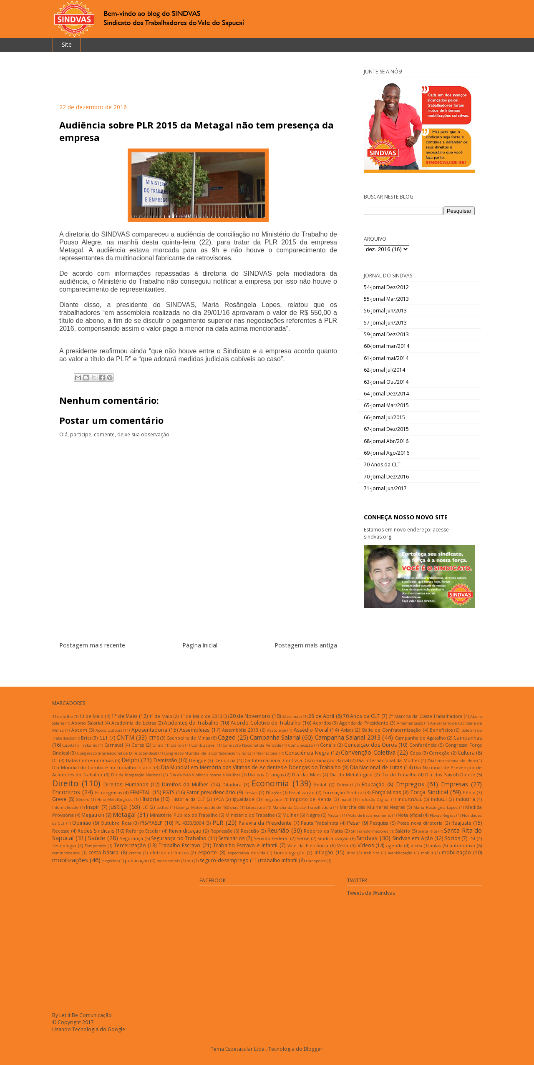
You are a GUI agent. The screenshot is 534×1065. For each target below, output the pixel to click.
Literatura (255, 807)
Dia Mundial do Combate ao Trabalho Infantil (102, 767)
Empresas (454, 784)
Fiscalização (302, 792)
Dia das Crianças (266, 774)
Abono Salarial (87, 723)
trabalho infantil (278, 860)
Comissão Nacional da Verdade (252, 745)
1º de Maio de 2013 (201, 716)
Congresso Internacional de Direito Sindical (117, 753)
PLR (217, 822)
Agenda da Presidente (364, 723)
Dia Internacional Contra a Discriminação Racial (296, 760)
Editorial (345, 785)
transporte (316, 861)
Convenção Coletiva (368, 752)
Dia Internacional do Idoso (452, 760)
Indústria (465, 799)
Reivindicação (185, 830)
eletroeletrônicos (169, 852)
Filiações (274, 793)
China (158, 745)
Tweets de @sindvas (371, 892)
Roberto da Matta (323, 831)
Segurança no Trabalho (179, 838)
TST (472, 838)
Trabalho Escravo (180, 845)
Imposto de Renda (311, 799)
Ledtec (162, 807)
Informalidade (65, 807)
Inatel (345, 799)
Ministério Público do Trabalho (183, 815)
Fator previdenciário (210, 792)
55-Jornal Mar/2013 (386, 298)
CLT (103, 737)
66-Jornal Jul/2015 (384, 417)
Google (116, 1029)
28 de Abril (321, 716)
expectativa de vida (247, 853)
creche (135, 853)
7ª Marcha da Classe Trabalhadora (425, 716)
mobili (427, 853)
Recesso (61, 831)
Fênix (469, 792)
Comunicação (300, 745)
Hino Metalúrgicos (115, 799)
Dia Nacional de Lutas (376, 767)
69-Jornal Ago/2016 (386, 452)
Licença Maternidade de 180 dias (207, 807)
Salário (402, 831)
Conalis (327, 745)
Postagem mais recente (92, 645)
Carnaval (113, 745)
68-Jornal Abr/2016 (386, 441)
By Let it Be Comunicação (82, 1015)
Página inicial (199, 645)
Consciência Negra (307, 752)
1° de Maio (124, 716)
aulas (435, 845)
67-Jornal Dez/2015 (386, 429)
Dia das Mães (306, 774)
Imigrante (272, 799)
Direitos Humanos (125, 784)
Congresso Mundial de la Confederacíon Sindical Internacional (221, 753)
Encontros (66, 792)
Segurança (131, 838)
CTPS (154, 738)
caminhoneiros (66, 853)
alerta (416, 845)
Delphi (130, 760)
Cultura (466, 752)
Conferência (423, 745)
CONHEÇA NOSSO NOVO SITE (406, 517)
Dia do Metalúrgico (351, 774)
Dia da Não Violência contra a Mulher (205, 775)
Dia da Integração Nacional (136, 775)
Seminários (231, 838)
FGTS (168, 792)
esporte (207, 852)
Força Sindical (429, 792)
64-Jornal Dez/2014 (386, 393)
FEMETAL (140, 792)
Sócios (452, 838)
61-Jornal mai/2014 (386, 358)
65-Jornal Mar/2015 (386, 405)
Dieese (467, 774)
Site (67, 44)
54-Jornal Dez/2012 (386, 287)
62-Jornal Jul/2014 (384, 369)
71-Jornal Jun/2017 (385, 488)
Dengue (198, 760)
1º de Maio (160, 716)
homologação (289, 852)
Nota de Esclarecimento (369, 815)
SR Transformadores (370, 831)
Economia (270, 783)
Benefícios (441, 730)
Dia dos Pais (438, 774)
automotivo (462, 845)
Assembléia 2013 (240, 730)
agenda (394, 845)
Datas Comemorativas (89, 760)
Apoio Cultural (109, 730)
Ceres (137, 745)
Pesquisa (379, 823)
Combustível (203, 745)
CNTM (125, 737)
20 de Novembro (250, 716)
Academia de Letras (133, 723)
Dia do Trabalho (399, 774)
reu (189, 861)
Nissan (334, 815)
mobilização (456, 852)
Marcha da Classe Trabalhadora (302, 807)
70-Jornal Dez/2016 (386, 476)
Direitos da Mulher (185, 784)
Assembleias (194, 729)
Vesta (342, 845)
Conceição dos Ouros (370, 744)
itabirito (371, 853)
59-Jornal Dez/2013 (386, 334)
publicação (137, 860)
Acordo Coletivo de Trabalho (266, 722)
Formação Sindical (343, 792)
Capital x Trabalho (80, 745)
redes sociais (168, 861)
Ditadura (232, 784)
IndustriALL (410, 799)
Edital (320, 784)
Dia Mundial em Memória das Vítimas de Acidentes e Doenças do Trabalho (251, 767)
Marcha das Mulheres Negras (372, 807)
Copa (415, 753)
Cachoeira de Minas (188, 738)
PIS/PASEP (151, 822)
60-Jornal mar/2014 (386, 346)
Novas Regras (443, 815)
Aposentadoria (149, 729)
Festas (250, 792)
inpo (351, 853)
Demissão (165, 760)
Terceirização (130, 845)
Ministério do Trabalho (250, 815)
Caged (227, 737)
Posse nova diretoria (420, 823)
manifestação (400, 853)
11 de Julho (62, 716)
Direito (65, 783)
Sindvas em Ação (412, 838)
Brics (86, 738)
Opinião (81, 822)
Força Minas (386, 792)
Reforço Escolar (143, 831)
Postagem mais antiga (306, 645)
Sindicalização (333, 838)
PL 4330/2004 (189, 823)
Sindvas (367, 838)
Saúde (96, 838)
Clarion (177, 745)
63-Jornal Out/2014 (386, 381)
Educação (373, 784)
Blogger (313, 1048)
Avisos (347, 730)
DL (55, 760)
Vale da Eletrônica (307, 845)
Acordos (322, 723)
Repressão (221, 831)
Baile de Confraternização (391, 730)
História (149, 799)
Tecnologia (64, 845)
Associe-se (276, 730)
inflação (324, 852)
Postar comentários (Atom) (208, 665)
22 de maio (292, 716)
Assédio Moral (311, 729)
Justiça (118, 807)
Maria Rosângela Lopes (435, 807)
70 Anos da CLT (382, 464)
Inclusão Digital (374, 799)
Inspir (92, 807)
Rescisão (250, 831)
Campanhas (467, 737)
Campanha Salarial (275, 737)
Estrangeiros (108, 792)
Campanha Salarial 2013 (347, 737)
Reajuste (461, 822)
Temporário (95, 845)
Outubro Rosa (116, 823)
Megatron (92, 814)
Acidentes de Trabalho (191, 722)
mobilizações (70, 860)
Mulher (290, 815)
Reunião (278, 830)
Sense (303, 838)
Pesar (353, 822)
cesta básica (103, 852)
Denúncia (225, 760)
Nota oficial (410, 815)
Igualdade (243, 799)
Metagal (124, 814)
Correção (439, 753)
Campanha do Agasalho (420, 738)
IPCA (219, 799)
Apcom (79, 730)
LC (145, 807)
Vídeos (366, 845)
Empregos (410, 784)
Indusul (439, 799)
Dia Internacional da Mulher (388, 760)
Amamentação (410, 723)
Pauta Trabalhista (319, 823)
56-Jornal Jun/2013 (385, 310)
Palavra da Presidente (265, 822)
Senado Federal (271, 838)
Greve (59, 799)
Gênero (82, 799)
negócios (110, 861)
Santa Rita (427, 831)
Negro (313, 815)
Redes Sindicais (96, 830)
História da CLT (188, 799)
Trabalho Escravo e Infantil (245, 845)
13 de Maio (91, 716)
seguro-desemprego (224, 860)
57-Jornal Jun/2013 (385, 322)
